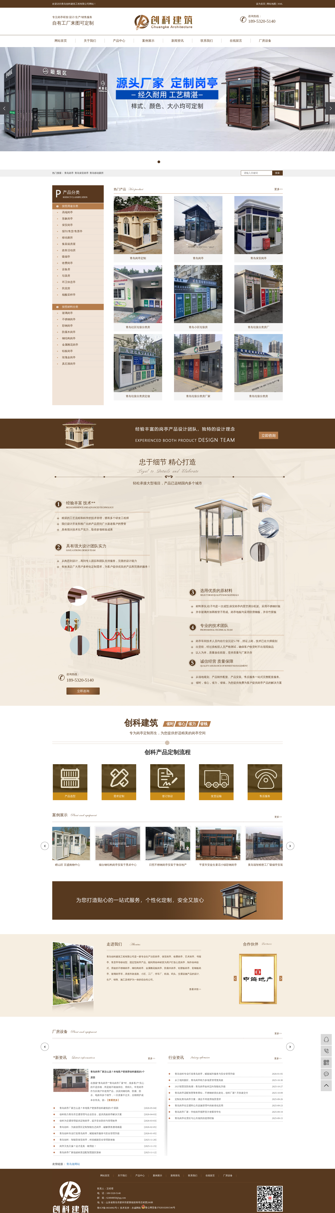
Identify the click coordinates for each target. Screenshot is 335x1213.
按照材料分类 (70, 306)
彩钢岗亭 (67, 325)
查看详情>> (195, 989)
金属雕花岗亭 (70, 344)
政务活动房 (68, 250)
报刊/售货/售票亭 (72, 231)
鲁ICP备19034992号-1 (108, 1207)
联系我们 (207, 40)
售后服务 (265, 796)
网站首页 (61, 40)
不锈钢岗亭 (68, 319)
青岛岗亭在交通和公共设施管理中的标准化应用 (199, 1105)
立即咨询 (83, 691)
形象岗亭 (67, 218)
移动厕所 (67, 237)
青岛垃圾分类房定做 (138, 396)
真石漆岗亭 (68, 363)
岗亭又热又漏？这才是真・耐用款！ (78, 1146)
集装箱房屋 (68, 244)
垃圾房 (66, 275)
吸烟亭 (66, 256)
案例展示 (148, 40)
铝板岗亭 (67, 351)
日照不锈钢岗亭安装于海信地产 (169, 864)
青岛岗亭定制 (138, 258)
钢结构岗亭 (68, 338)
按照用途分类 (70, 206)
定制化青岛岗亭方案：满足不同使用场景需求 (198, 1099)
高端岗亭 (67, 212)
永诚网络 (136, 1207)
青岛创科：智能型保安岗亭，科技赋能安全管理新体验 (87, 1139)
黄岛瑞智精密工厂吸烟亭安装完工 (269, 864)
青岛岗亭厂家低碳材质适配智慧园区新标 (80, 1152)
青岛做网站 (73, 1164)
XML (280, 3)
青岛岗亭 (69, 173)
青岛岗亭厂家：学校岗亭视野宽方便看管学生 (198, 1112)
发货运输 (216, 796)
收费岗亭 (67, 263)
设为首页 (260, 3)
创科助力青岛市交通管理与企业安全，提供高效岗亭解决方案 (91, 1114)
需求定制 (119, 796)
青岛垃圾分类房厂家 (198, 396)
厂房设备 (265, 40)
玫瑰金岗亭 (68, 357)
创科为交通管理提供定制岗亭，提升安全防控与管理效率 (88, 1120)
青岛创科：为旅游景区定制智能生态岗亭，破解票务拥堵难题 (91, 1127)
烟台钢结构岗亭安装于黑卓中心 (119, 864)
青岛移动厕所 (97, 173)
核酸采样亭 (68, 294)
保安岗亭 (67, 225)
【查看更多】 (113, 1100)
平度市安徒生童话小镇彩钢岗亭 (219, 864)
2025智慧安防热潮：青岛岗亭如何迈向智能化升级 (200, 1086)
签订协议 (167, 796)
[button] (159, 161)
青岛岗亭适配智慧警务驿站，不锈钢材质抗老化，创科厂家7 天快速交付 (211, 1093)
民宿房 (66, 288)
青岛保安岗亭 (82, 173)
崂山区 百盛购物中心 (68, 864)
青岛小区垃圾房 (198, 327)
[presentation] (5, 108)
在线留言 (236, 40)
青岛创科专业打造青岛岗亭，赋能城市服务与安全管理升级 (89, 1133)
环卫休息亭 (68, 282)
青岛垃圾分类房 (258, 396)
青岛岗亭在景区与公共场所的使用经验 (194, 1118)
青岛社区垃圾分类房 (138, 327)
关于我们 (90, 40)
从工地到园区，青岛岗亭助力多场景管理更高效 (199, 1080)
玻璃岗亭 (67, 313)
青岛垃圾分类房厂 (258, 327)
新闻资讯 (177, 40)
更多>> (278, 189)
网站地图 (272, 3)
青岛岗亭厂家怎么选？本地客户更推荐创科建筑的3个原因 (117, 1074)
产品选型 (70, 796)
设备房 (66, 269)
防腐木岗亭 (68, 332)
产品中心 (119, 40)
